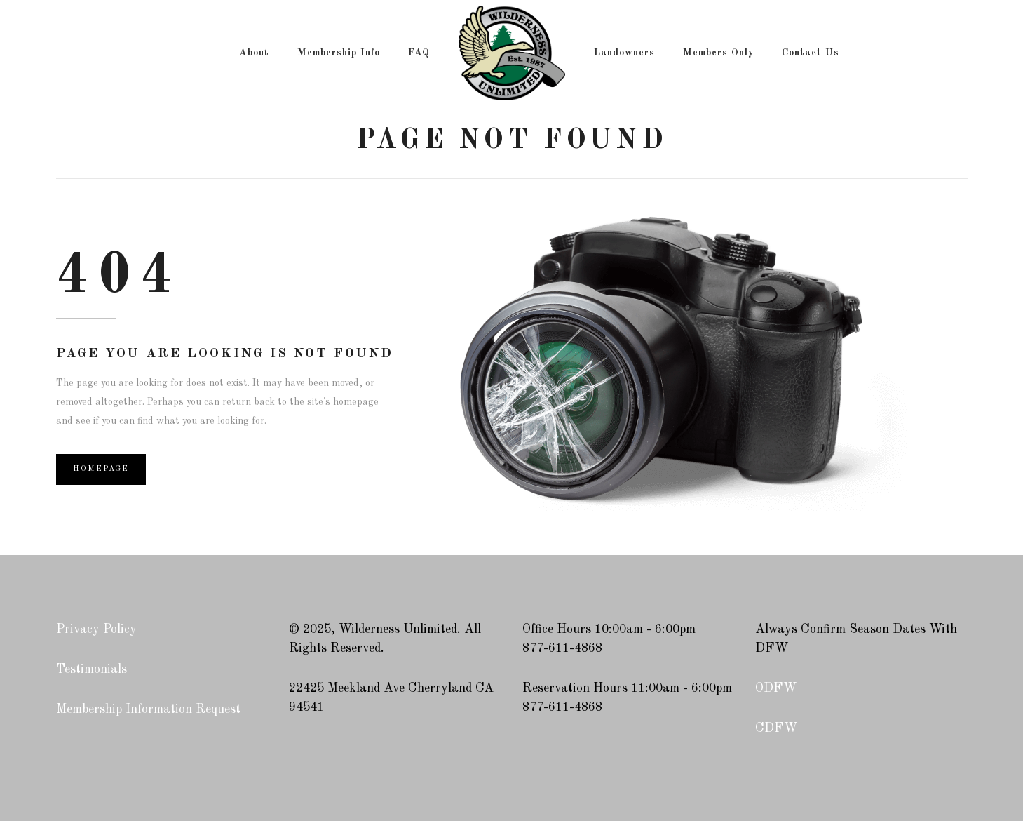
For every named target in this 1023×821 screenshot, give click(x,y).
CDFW (776, 728)
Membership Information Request (148, 709)
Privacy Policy (96, 629)
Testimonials (91, 669)
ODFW (776, 688)
